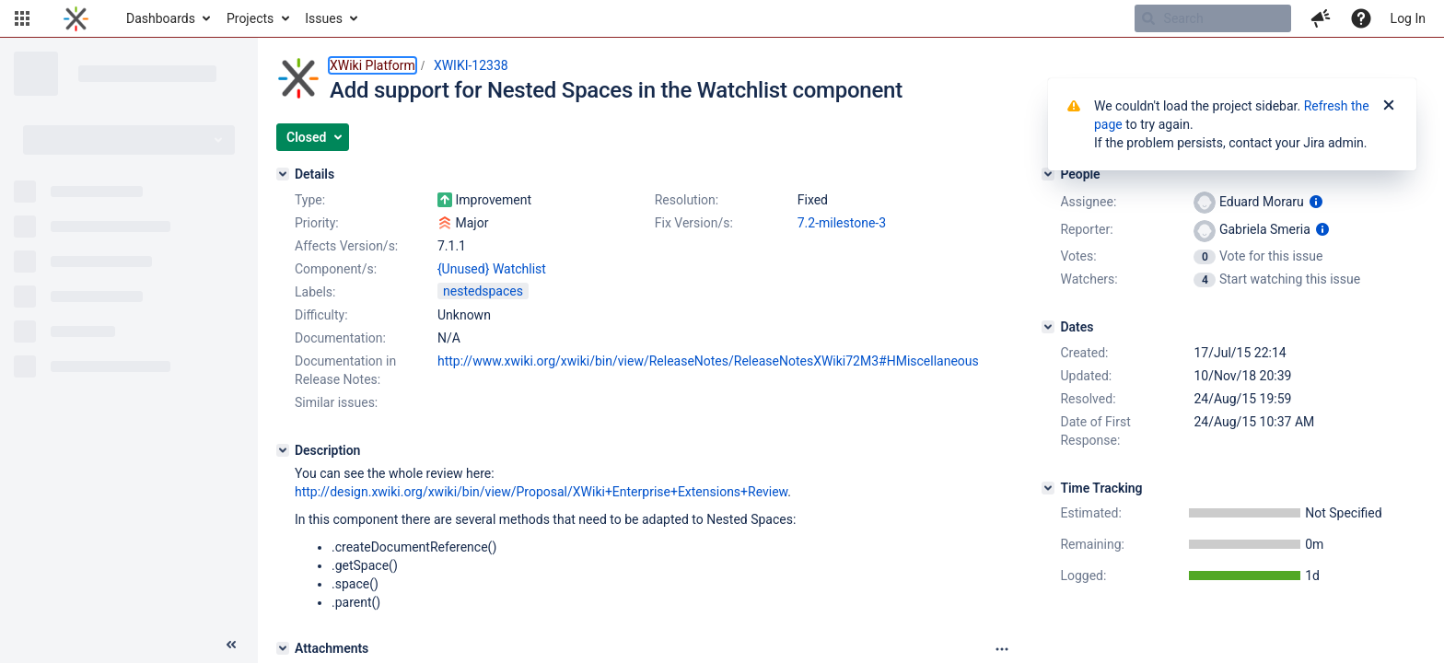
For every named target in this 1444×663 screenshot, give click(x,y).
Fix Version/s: (694, 222)
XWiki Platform (372, 65)
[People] (1048, 174)
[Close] (1389, 106)
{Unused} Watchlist (491, 269)
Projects (250, 18)
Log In (1408, 18)
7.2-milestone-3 (842, 222)
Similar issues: (336, 402)
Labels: (315, 292)
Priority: (317, 222)
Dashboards (160, 18)
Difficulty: (321, 315)
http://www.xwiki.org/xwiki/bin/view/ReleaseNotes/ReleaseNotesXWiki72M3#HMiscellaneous (708, 361)
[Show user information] (1316, 201)
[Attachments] (282, 648)
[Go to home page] (76, 18)
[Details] (282, 174)
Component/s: (336, 269)
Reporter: (1086, 229)
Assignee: (1088, 201)
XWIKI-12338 (471, 65)
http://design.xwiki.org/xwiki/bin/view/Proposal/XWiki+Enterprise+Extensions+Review (541, 491)
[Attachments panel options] (1002, 649)
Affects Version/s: (346, 245)
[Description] (282, 450)
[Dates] (1048, 326)
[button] (22, 18)
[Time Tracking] (1048, 488)
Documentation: (340, 338)
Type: (310, 199)
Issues (324, 18)
